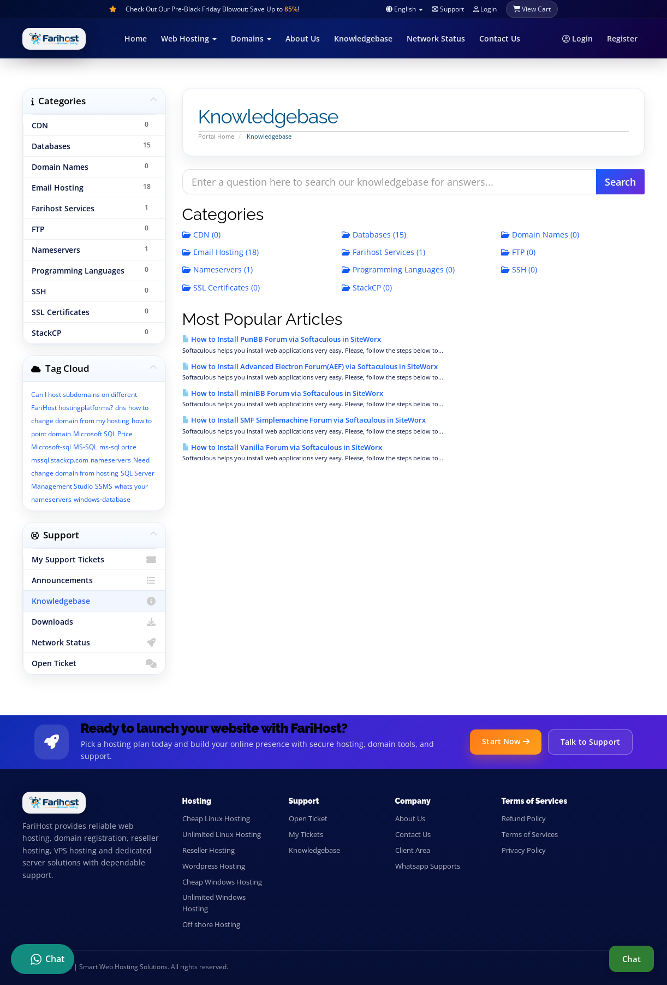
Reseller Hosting (208, 850)
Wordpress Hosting (213, 866)
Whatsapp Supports (427, 866)
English (404, 9)
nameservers (111, 460)
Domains (251, 38)
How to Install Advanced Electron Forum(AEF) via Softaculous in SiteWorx (310, 366)
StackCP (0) (367, 287)
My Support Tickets (94, 559)
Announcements (94, 580)
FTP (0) (518, 252)
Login (485, 9)
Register (622, 38)
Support (448, 9)
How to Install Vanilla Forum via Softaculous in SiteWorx (282, 447)
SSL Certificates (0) (221, 287)
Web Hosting (189, 38)
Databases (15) (374, 234)
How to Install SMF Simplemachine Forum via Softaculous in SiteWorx (304, 420)
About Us (302, 38)
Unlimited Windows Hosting (214, 902)
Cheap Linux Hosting (216, 818)
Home (135, 38)
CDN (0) (201, 234)
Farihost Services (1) (383, 252)
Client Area (412, 850)
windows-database (102, 499)
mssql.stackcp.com (59, 460)
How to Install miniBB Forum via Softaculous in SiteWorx (282, 393)
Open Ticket (94, 663)
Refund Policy (524, 818)
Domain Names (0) (540, 234)
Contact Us (499, 38)
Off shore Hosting (211, 924)
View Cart (532, 9)
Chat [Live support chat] (631, 958)
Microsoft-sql (51, 447)
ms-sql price (117, 447)
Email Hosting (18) (220, 252)
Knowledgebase (363, 38)
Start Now (505, 741)
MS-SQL (85, 447)
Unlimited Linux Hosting (221, 834)
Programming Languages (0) (398, 269)
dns (120, 407)
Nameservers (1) (217, 269)
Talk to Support (590, 742)
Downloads (94, 621)
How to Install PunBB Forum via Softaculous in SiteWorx (281, 339)
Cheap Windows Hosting (222, 882)
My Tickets (306, 834)
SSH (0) (519, 269)
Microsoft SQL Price (103, 433)
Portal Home (216, 136)
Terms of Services (530, 834)
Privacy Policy (524, 850)
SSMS (103, 486)
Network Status (436, 38)
